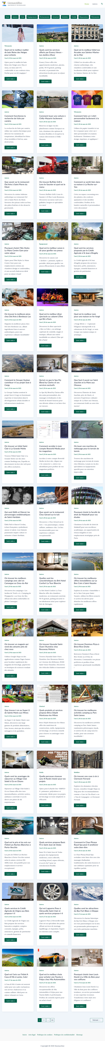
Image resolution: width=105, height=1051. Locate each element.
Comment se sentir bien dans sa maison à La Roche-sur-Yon (87, 184)
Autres (41, 46)
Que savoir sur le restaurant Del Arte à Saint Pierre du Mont (17, 184)
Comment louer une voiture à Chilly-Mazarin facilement (52, 117)
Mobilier (77, 772)
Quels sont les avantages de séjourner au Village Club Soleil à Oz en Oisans (17, 778)
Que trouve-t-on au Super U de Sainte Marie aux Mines (17, 711)
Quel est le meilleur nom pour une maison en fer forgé (87, 315)
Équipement (43, 244)
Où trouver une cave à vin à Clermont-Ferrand (86, 777)
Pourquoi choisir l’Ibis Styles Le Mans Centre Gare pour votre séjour (17, 250)
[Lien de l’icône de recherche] (102, 4)
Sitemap (79, 1035)
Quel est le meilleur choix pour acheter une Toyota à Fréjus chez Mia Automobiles (52, 977)
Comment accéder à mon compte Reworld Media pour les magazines (52, 448)
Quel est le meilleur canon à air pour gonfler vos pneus (51, 249)
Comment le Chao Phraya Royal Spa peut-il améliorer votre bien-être (86, 844)
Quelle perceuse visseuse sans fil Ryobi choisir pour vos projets (52, 778)
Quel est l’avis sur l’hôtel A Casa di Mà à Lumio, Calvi (16, 975)
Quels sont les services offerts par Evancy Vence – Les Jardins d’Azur (51, 52)
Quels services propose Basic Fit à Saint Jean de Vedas (52, 843)
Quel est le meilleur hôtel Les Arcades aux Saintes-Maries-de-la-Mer (87, 52)
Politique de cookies (44, 1035)
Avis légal (31, 1035)
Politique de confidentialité (64, 1035)
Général (42, 706)
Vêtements (8, 46)
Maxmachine (15, 3)
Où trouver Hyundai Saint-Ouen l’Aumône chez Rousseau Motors (51, 646)
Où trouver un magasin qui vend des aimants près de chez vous (16, 646)
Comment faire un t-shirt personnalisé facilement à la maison (86, 118)
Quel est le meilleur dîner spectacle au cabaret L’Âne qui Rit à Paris (51, 316)
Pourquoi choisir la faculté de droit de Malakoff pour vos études (87, 514)
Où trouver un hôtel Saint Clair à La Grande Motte (16, 447)
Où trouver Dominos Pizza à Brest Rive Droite (86, 645)
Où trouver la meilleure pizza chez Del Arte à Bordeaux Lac (18, 315)
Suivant (96, 1020)
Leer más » (10, 79)
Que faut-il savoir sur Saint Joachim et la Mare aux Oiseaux (86, 382)
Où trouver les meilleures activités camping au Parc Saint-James (85, 712)
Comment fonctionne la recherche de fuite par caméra (15, 118)
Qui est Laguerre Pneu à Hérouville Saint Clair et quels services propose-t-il (51, 911)
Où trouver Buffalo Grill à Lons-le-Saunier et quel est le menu (52, 184)
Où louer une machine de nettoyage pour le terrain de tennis (86, 448)
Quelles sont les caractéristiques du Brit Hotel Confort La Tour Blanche (52, 580)
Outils (41, 772)
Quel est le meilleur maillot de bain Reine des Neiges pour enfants (17, 52)
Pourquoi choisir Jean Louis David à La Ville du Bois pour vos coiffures (87, 977)
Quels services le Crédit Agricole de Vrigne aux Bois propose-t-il (17, 911)
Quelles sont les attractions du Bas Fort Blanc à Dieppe (86, 909)
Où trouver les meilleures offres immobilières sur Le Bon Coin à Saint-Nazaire (85, 580)
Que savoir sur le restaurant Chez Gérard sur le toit (51, 513)
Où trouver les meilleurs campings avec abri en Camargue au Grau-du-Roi (16, 580)
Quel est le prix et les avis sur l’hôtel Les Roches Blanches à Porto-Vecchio (18, 844)
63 (52, 1020)
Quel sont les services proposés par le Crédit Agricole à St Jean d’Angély (86, 250)
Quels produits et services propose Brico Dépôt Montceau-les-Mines (51, 712)
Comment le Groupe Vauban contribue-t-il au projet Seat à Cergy (18, 382)
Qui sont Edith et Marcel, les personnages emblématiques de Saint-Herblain (17, 514)
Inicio (25, 1035)
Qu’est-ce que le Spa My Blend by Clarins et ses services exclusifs (50, 382)
